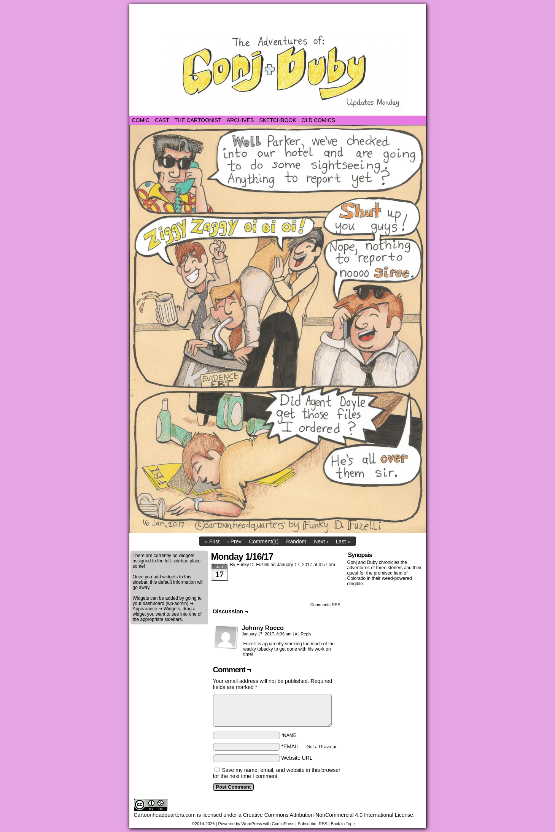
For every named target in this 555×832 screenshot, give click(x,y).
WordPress (252, 823)
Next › (321, 541)
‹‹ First (211, 541)
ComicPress (283, 823)
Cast (162, 120)
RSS (323, 823)
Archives (240, 120)
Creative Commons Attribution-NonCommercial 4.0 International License (328, 815)
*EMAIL (309, 746)
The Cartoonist (198, 120)
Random (296, 541)
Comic (141, 120)
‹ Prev (234, 541)
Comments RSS (325, 604)
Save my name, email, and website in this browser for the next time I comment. (276, 773)
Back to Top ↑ (343, 823)
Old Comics (319, 120)
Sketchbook (277, 120)
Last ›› (343, 541)
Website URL (296, 758)
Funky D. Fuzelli (253, 564)
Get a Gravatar (322, 746)
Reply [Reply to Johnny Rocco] (306, 634)
